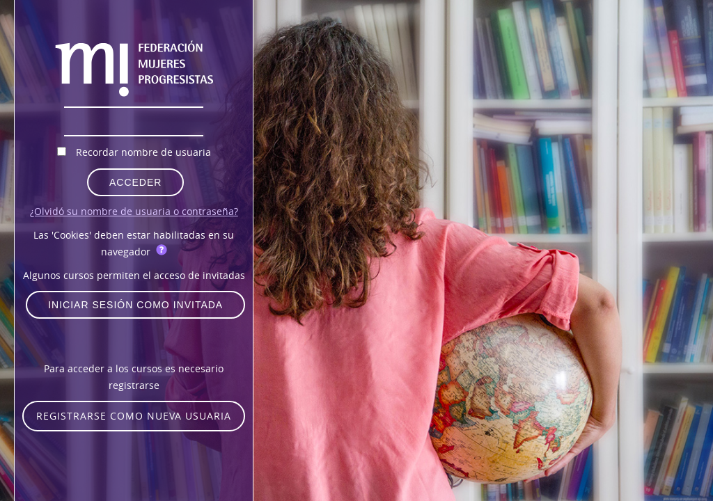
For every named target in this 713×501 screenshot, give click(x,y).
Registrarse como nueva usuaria (133, 415)
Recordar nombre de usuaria (143, 152)
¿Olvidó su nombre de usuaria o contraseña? (134, 211)
